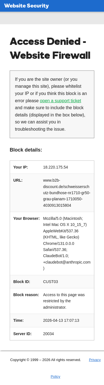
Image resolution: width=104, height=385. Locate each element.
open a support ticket (60, 100)
